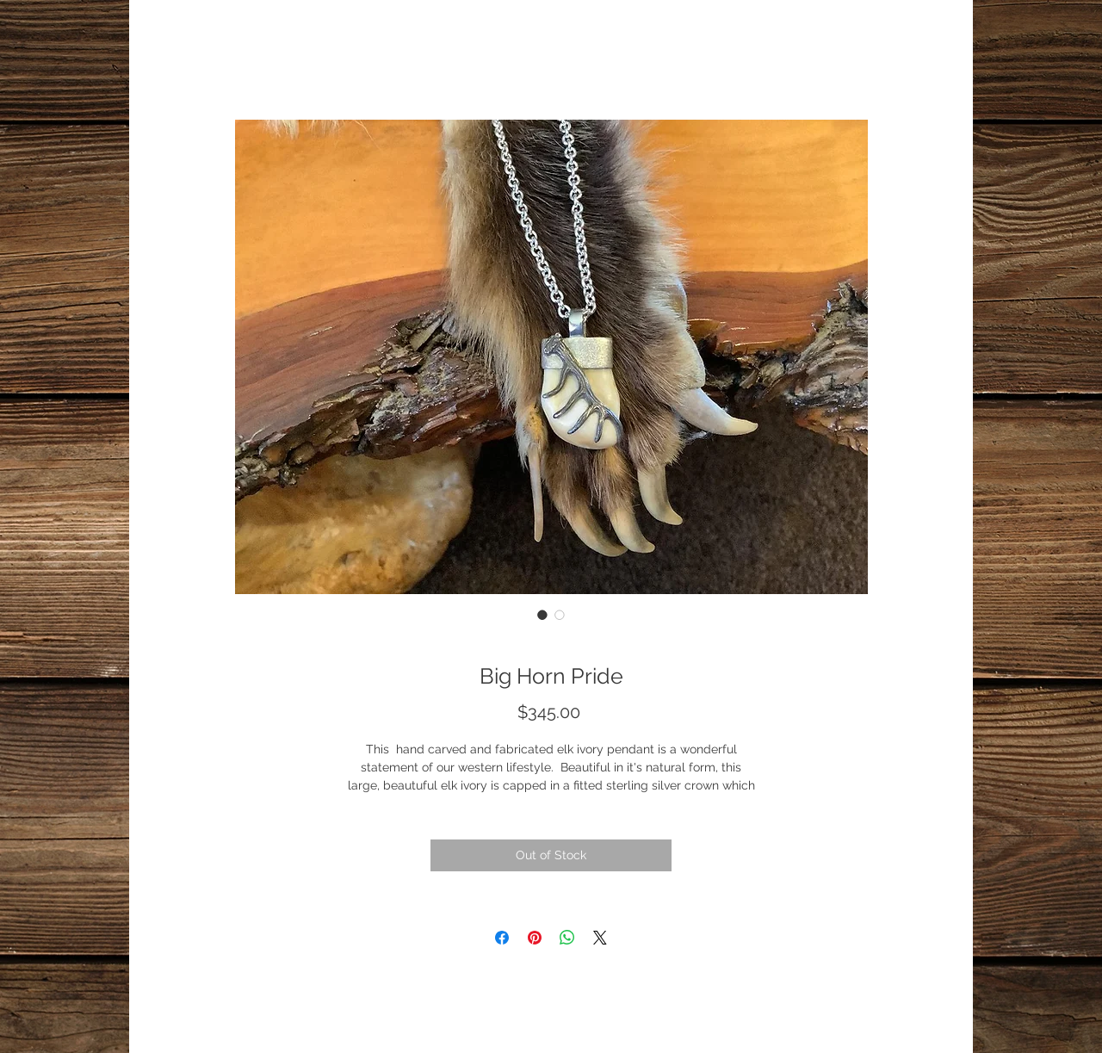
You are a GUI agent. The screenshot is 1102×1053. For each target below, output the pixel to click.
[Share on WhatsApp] (567, 937)
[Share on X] (600, 937)
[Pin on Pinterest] (534, 937)
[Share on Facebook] (502, 937)
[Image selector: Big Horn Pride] (542, 614)
